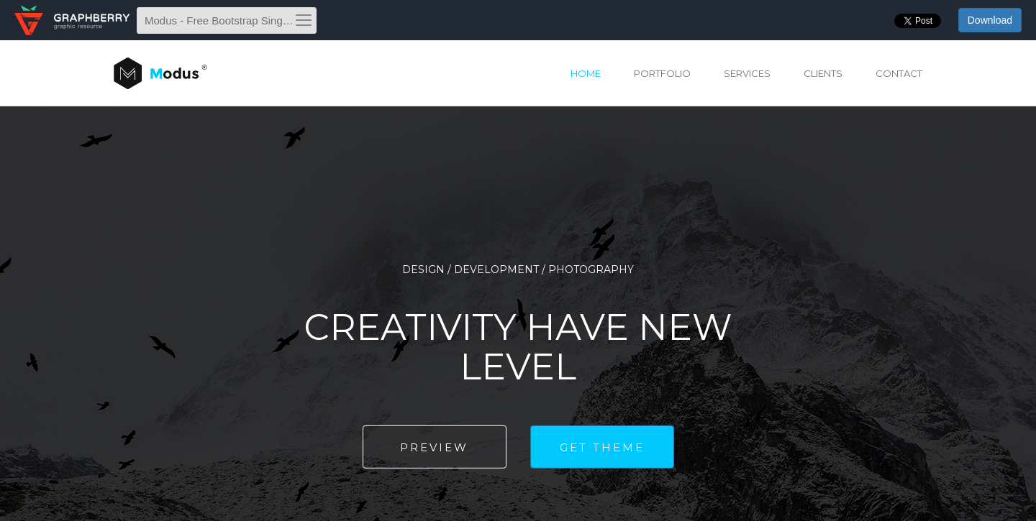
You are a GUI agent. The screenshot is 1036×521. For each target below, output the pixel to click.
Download (990, 20)
